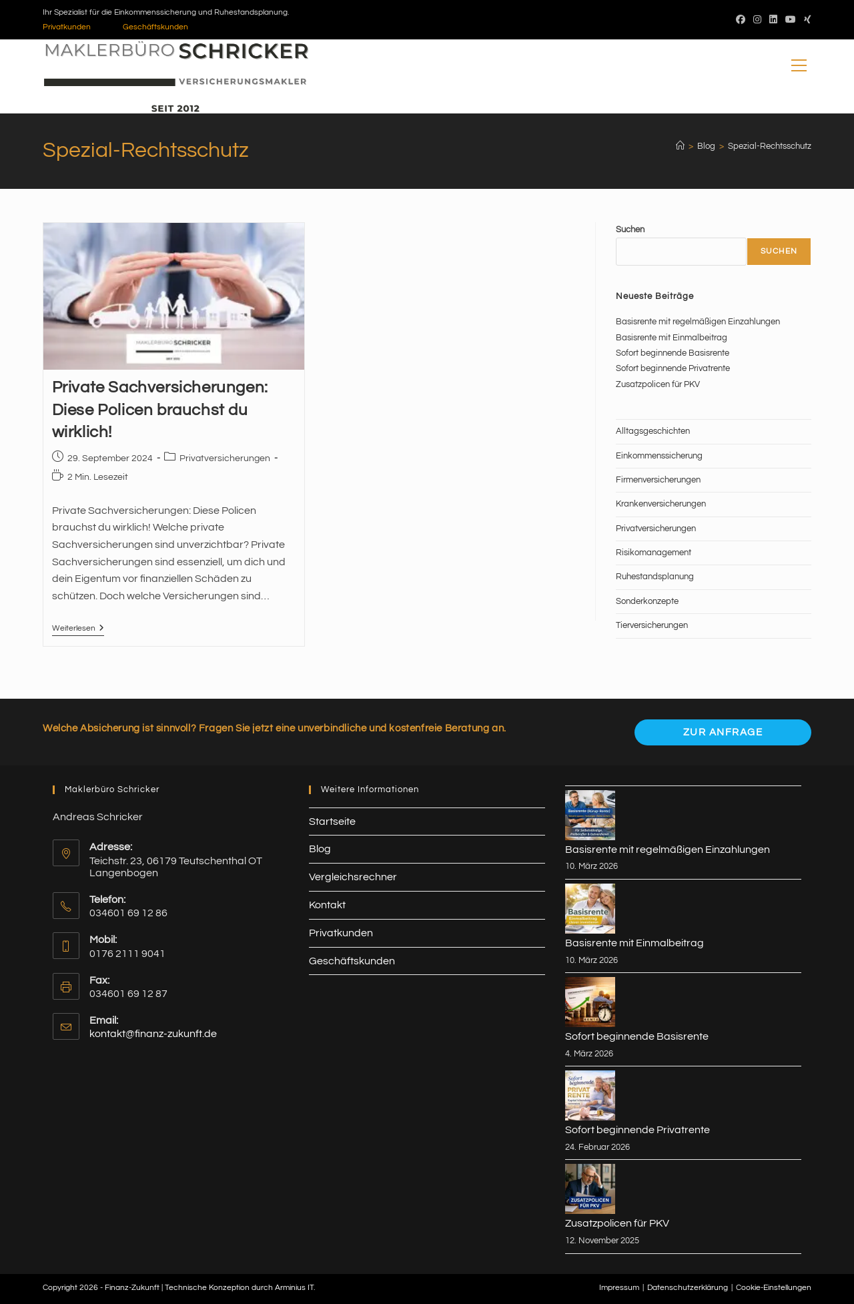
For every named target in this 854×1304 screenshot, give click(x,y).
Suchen (630, 229)
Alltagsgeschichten (653, 431)
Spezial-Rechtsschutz (769, 146)
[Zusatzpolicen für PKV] (590, 1189)
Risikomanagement (653, 552)
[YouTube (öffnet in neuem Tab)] (790, 20)
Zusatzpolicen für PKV (658, 384)
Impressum (619, 1287)
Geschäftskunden (155, 27)
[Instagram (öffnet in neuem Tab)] (757, 20)
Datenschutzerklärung (687, 1287)
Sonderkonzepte (647, 601)
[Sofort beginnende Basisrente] (590, 1002)
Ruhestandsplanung (655, 576)
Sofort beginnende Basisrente (672, 353)
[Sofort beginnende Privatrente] (590, 1095)
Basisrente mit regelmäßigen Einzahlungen (698, 321)
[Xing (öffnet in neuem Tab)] (805, 20)
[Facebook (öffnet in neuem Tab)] (740, 20)
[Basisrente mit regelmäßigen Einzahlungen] (590, 815)
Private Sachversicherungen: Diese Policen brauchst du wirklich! (160, 409)
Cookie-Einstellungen (773, 1287)
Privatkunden (67, 27)
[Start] (680, 146)
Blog (320, 849)
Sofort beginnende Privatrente (673, 368)
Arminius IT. (295, 1287)
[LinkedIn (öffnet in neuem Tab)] (773, 20)
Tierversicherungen (652, 625)
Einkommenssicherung (659, 455)
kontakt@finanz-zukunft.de (153, 1033)
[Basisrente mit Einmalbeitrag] (590, 909)
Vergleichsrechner (353, 877)
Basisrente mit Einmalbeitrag (671, 337)
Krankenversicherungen (661, 504)
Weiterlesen (78, 629)
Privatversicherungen (224, 458)
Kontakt (327, 905)
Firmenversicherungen (658, 479)
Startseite (332, 821)
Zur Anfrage (723, 732)
